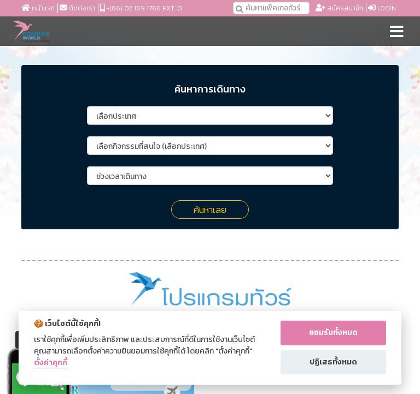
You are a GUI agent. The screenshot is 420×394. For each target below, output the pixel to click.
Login (382, 8)
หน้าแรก (38, 8)
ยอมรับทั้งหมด (333, 332)
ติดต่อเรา (77, 8)
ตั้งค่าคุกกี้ (50, 363)
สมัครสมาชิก (339, 8)
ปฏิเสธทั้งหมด (333, 362)
